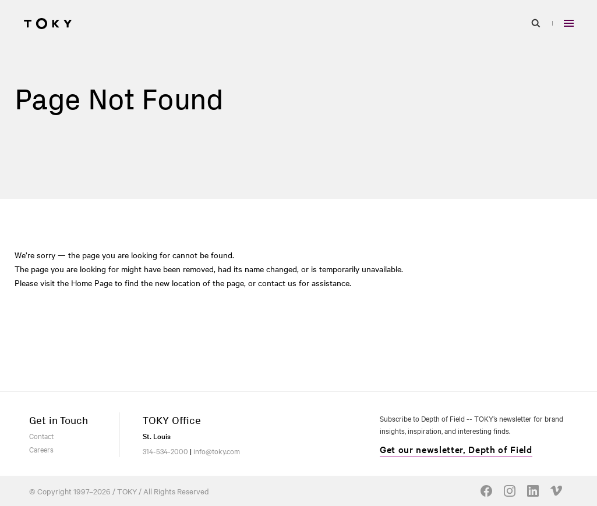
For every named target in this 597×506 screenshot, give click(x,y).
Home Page (91, 282)
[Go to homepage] (47, 23)
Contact (41, 435)
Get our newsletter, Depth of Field (456, 449)
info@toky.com (216, 451)
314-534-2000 (165, 451)
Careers (41, 449)
